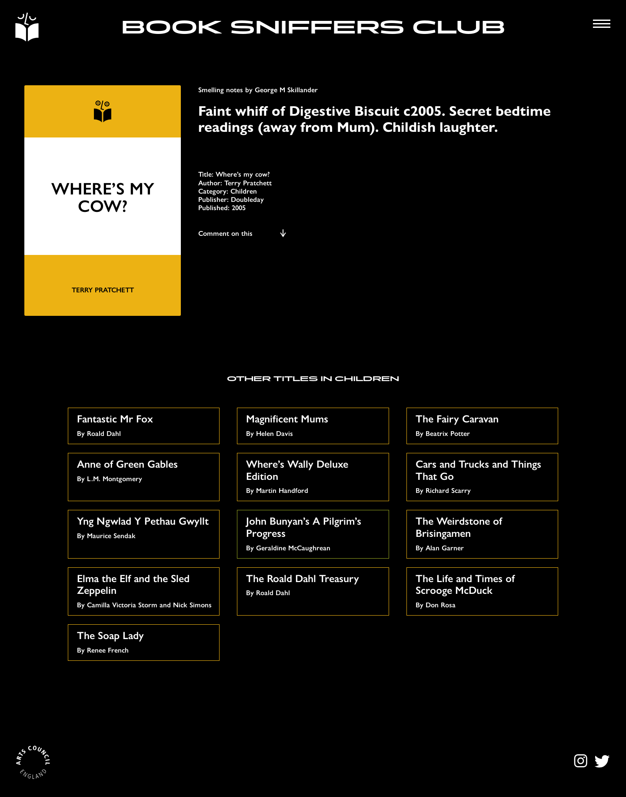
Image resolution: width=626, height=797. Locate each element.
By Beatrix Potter (483, 424)
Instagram (582, 760)
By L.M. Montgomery (145, 469)
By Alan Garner (483, 532)
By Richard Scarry (483, 475)
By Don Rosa (483, 589)
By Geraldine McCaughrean (314, 532)
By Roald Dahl (145, 424)
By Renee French (145, 641)
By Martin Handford (314, 475)
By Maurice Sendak (145, 526)
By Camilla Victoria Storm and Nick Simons (145, 589)
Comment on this (242, 233)
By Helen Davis (314, 424)
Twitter (601, 760)
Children (243, 191)
